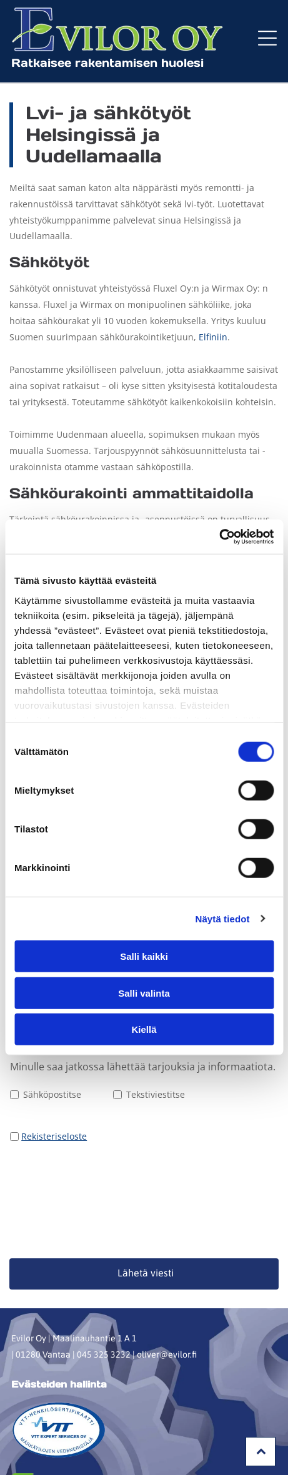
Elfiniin (213, 337)
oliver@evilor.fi (167, 1255)
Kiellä (143, 979)
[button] (267, 38)
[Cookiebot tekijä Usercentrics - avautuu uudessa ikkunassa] (219, 487)
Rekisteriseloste (54, 1136)
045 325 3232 (104, 1255)
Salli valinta (144, 943)
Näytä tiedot (223, 869)
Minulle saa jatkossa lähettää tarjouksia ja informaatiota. (143, 1066)
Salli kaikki (144, 906)
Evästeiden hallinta (59, 1285)
